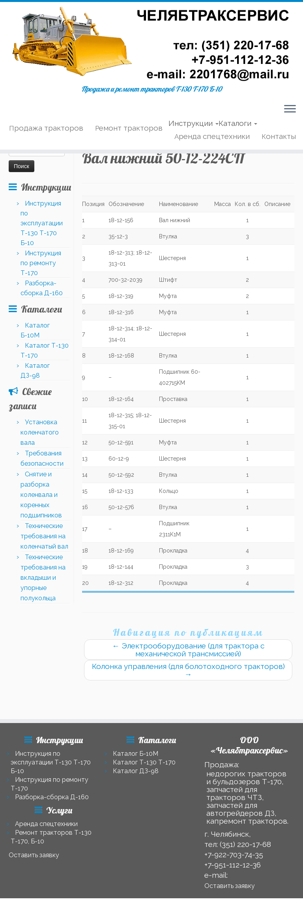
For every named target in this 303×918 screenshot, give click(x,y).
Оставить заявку (34, 855)
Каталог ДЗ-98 (136, 771)
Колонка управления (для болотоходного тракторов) (188, 701)
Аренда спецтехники (212, 150)
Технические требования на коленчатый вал (44, 567)
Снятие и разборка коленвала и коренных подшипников (41, 525)
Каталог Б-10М (135, 753)
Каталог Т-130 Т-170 (144, 762)
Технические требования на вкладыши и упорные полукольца (43, 608)
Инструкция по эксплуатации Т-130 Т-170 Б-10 (42, 253)
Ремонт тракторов (129, 141)
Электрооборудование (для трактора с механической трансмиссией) (188, 680)
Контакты (279, 150)
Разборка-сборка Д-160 (52, 797)
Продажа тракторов (46, 141)
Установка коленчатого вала (40, 463)
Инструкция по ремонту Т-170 (41, 293)
